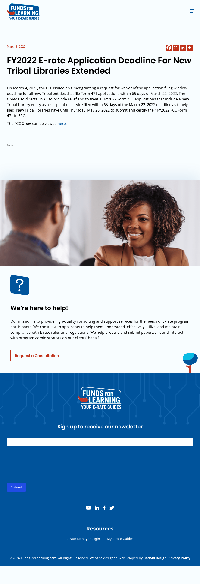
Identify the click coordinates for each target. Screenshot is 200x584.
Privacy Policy (179, 558)
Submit (16, 489)
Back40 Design (155, 558)
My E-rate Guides (120, 540)
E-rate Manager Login (83, 540)
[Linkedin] (183, 48)
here (62, 123)
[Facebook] (169, 48)
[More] (190, 48)
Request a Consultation (37, 357)
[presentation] (42, 470)
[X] (176, 48)
